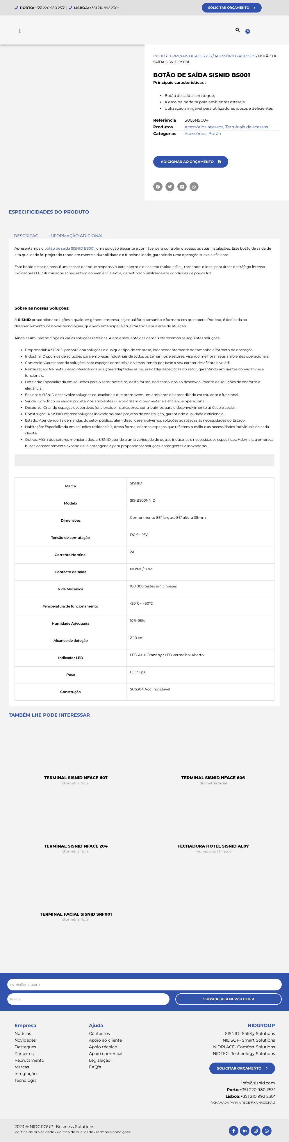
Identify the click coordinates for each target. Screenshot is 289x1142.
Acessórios (195, 133)
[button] (237, 30)
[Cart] (259, 30)
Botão (214, 133)
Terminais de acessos (190, 56)
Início (159, 56)
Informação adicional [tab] (76, 235)
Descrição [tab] (26, 235)
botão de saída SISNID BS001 (69, 248)
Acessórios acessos (235, 56)
